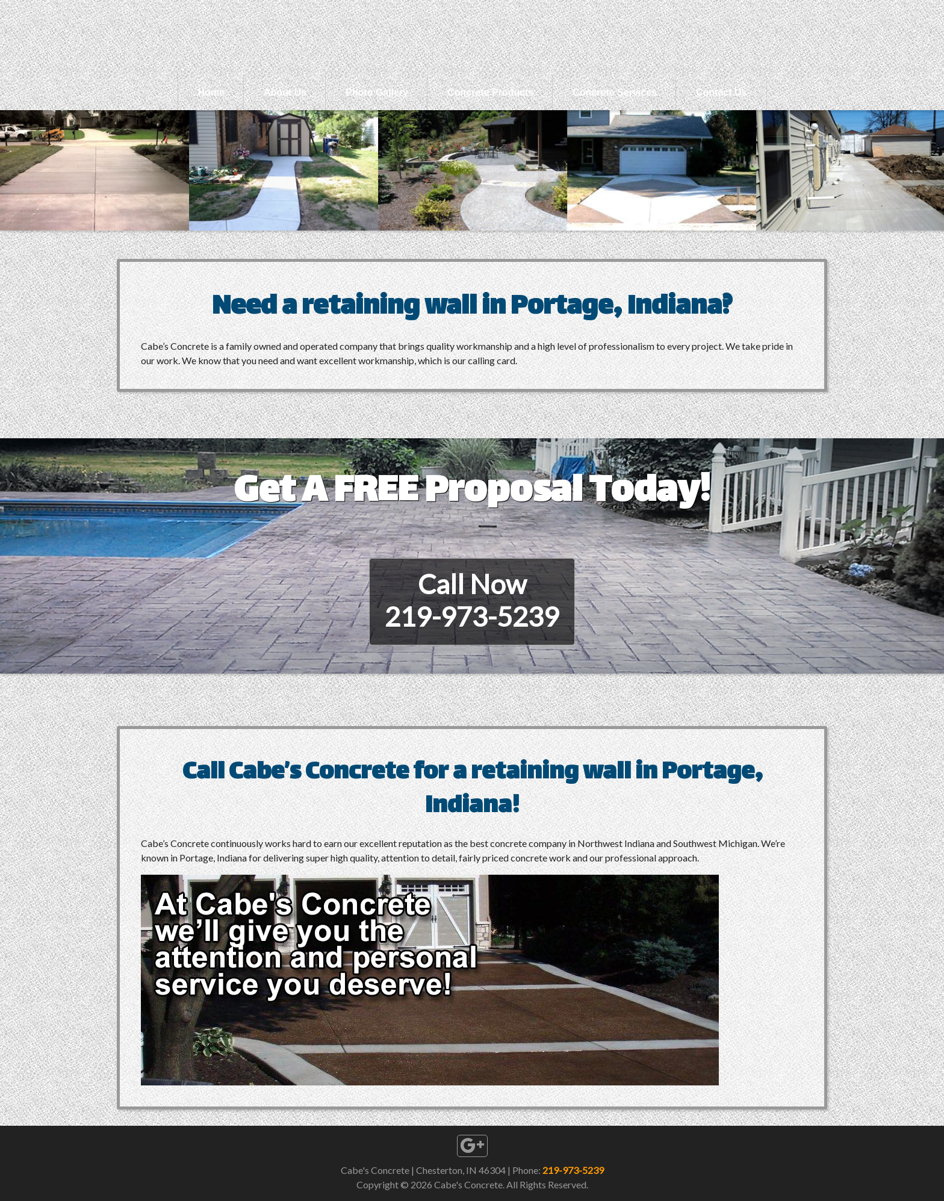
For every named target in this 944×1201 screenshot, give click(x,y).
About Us (285, 92)
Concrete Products (490, 92)
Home (211, 92)
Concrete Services (615, 92)
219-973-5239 (573, 1170)
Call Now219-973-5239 (472, 600)
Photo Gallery (377, 92)
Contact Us (721, 92)
